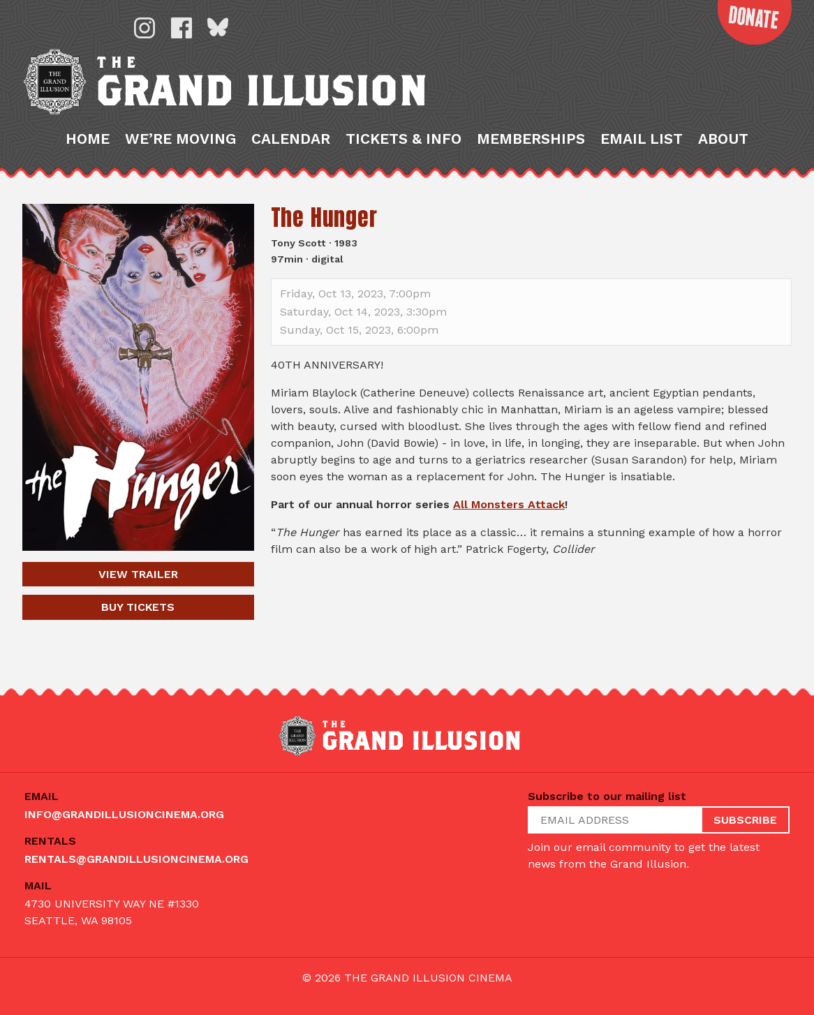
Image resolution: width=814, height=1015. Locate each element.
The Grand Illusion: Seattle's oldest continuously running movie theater (344, 98)
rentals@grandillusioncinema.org (136, 859)
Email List (641, 172)
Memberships (531, 172)
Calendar (290, 172)
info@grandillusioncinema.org (124, 815)
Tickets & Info (403, 172)
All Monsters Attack (509, 537)
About (723, 172)
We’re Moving (180, 172)
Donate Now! (741, 30)
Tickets (138, 639)
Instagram (144, 28)
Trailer (138, 607)
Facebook (181, 28)
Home (88, 172)
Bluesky (218, 28)
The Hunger (324, 250)
